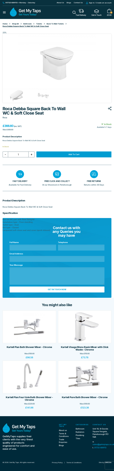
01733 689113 (100, 447)
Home (5, 24)
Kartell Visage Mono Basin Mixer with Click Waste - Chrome (84, 348)
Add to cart (74, 154)
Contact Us (78, 3)
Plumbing (80, 435)
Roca (5, 117)
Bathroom (27, 24)
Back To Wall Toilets (55, 24)
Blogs (69, 3)
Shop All (15, 24)
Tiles (78, 438)
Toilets (39, 24)
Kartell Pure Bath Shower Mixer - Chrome (85, 397)
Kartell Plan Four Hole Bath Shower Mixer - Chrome (29, 398)
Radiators (80, 432)
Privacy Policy (57, 462)
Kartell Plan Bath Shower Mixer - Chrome (29, 347)
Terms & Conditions (74, 462)
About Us (60, 3)
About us (63, 430)
